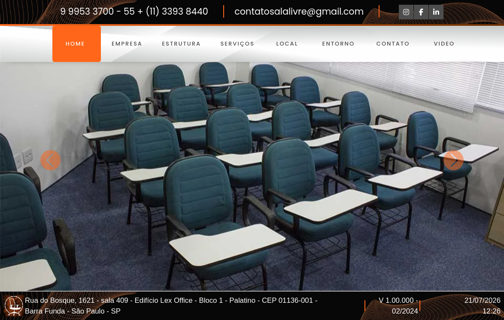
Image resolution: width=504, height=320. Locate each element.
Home (76, 44)
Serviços (236, 44)
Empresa (127, 44)
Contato (393, 44)
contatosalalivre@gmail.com (299, 11)
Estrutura (181, 44)
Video (444, 44)
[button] (50, 160)
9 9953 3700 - (92, 11)
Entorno (338, 44)
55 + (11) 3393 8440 (166, 11)
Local (287, 44)
